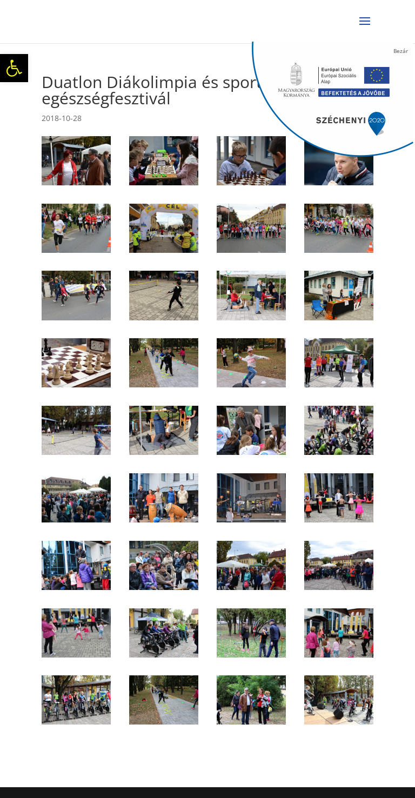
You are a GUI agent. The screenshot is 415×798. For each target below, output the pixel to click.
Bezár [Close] (400, 51)
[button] (14, 68)
